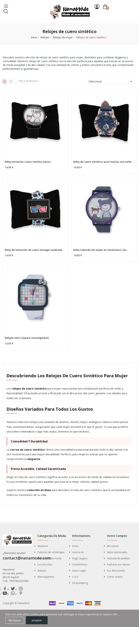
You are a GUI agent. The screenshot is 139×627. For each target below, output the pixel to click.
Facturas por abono (118, 564)
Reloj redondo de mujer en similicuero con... (101, 250)
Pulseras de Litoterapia (50, 552)
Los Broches (44, 564)
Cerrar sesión (115, 576)
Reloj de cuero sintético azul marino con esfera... (103, 161)
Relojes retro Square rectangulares (27, 338)
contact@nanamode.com (27, 557)
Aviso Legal (79, 570)
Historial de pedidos (118, 558)
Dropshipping (80, 583)
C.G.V (75, 576)
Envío (75, 546)
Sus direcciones (116, 570)
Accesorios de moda (49, 558)
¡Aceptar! (37, 620)
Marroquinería (45, 576)
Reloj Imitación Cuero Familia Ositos (28, 161)
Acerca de (78, 552)
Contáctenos (79, 564)
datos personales (117, 552)
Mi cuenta (113, 546)
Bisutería (42, 546)
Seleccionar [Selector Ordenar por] (111, 81)
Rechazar (15, 620)
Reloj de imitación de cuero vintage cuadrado (33, 250)
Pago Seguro (79, 558)
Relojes (41, 570)
